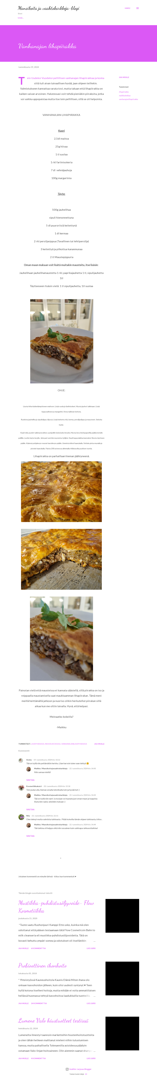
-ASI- (86, 1074)
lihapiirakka (123, 92)
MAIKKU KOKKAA (123, 18)
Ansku (29, 760)
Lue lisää (91, 948)
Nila (28, 816)
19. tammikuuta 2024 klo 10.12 (47, 760)
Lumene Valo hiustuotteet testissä (53, 1020)
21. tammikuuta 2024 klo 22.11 (45, 816)
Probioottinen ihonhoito (42, 965)
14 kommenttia (39, 1003)
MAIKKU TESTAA (99, 18)
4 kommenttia (38, 1058)
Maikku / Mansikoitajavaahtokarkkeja (50, 768)
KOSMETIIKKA (51, 18)
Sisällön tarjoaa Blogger (78, 1069)
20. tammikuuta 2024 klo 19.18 (57, 786)
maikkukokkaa (124, 95)
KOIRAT (68, 18)
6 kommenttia (38, 948)
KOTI (82, 18)
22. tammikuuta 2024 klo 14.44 (82, 824)
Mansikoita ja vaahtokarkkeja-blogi (48, 8)
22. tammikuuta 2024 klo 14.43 (82, 768)
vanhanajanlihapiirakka (128, 99)
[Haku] (127, 8)
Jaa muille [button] (124, 77)
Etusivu (21, 18)
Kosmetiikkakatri (34, 786)
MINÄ (34, 18)
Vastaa (30, 780)
